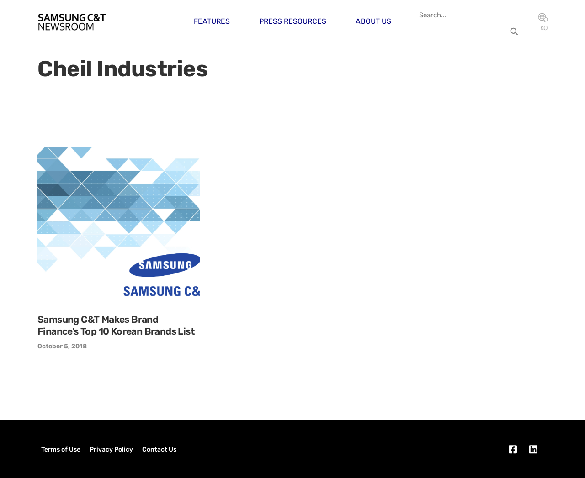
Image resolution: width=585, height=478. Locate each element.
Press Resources (292, 21)
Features (212, 21)
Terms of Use (60, 449)
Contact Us (159, 449)
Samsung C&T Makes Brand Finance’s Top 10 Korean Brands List (115, 325)
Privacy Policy (111, 449)
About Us (373, 21)
